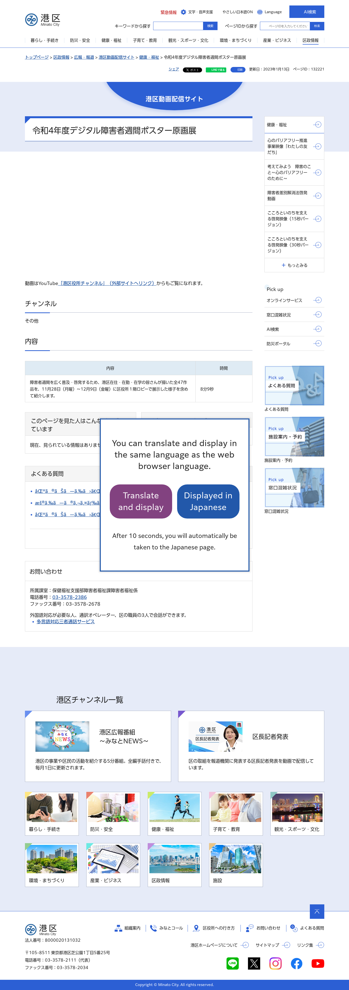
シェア (174, 69)
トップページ (37, 57)
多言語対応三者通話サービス (66, 621)
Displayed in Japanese (208, 501)
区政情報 (61, 57)
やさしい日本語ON (238, 12)
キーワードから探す (157, 26)
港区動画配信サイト (116, 57)
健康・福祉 (149, 57)
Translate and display (141, 501)
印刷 (239, 69)
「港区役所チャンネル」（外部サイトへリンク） (107, 283)
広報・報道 (84, 57)
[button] (165, 11)
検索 (317, 26)
